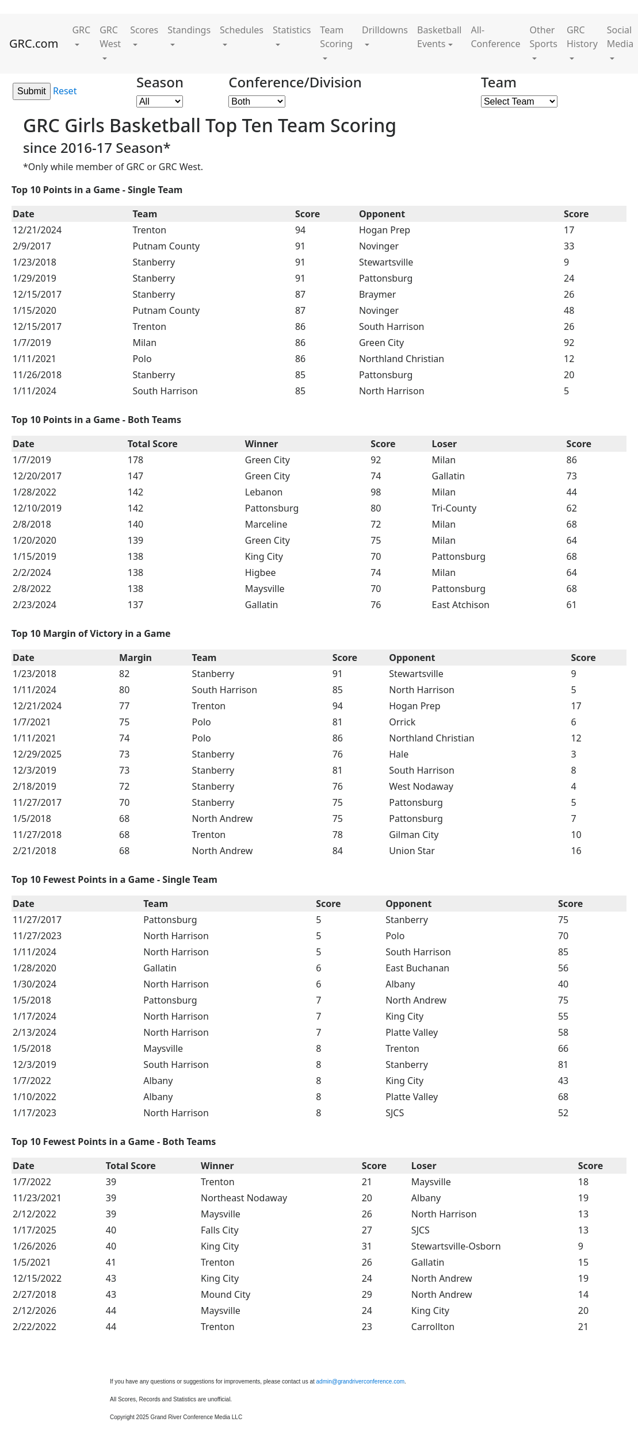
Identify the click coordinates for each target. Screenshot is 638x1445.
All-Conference (495, 37)
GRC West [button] (110, 37)
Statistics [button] (292, 30)
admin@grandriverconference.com (360, 1381)
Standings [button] (189, 30)
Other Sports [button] (543, 37)
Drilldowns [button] (385, 30)
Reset (65, 90)
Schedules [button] (241, 30)
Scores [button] (144, 30)
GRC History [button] (582, 37)
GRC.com (33, 43)
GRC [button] (81, 30)
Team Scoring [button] (336, 37)
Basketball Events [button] (439, 37)
